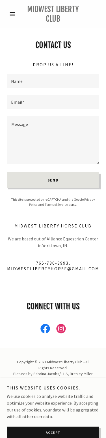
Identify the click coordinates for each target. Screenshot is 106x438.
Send (53, 180)
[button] (14, 14)
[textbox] (53, 81)
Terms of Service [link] (56, 204)
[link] (53, 14)
